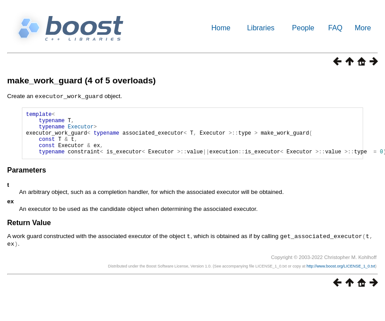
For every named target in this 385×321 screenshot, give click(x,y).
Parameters (26, 179)
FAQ (335, 28)
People (303, 28)
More (363, 28)
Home (220, 28)
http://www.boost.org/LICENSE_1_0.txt (340, 274)
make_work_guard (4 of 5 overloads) (81, 80)
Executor (81, 130)
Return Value (29, 231)
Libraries (260, 28)
